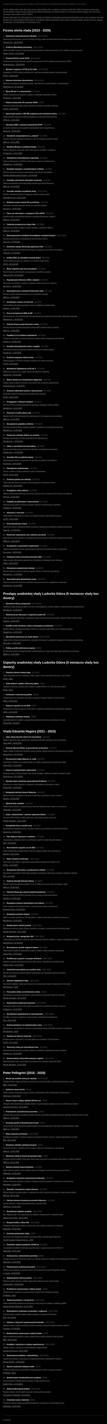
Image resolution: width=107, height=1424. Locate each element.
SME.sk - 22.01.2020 (11, 1151)
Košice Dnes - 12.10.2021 (13, 1384)
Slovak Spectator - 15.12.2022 (14, 932)
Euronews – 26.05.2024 (12, 464)
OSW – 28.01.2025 (10, 563)
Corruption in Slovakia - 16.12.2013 (16, 1395)
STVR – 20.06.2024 (10, 76)
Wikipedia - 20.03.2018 (12, 1173)
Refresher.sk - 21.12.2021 (13, 776)
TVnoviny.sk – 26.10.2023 (13, 42)
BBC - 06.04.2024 (10, 1340)
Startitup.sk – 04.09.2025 (12, 486)
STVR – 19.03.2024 (10, 364)
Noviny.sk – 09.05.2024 (12, 342)
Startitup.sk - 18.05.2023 (12, 1053)
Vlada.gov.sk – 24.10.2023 (13, 275)
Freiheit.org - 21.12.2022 (12, 1009)
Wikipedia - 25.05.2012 (12, 1096)
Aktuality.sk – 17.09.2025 (12, 164)
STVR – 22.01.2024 (10, 475)
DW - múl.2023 (8, 876)
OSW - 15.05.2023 (10, 701)
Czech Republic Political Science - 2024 (18, 1240)
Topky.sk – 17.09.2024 (11, 242)
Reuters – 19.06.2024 (11, 308)
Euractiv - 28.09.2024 (11, 621)
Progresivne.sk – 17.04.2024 (14, 386)
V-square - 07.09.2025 (11, 1273)
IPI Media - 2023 (9, 1295)
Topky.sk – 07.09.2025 (11, 530)
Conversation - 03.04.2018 (13, 1284)
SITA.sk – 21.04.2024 (11, 120)
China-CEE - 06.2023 (11, 723)
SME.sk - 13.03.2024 (11, 1118)
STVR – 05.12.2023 (10, 264)
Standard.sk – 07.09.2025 (13, 452)
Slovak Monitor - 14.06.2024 (14, 1362)
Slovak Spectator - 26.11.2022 (14, 821)
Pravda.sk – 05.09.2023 (12, 98)
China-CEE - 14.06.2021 (12, 765)
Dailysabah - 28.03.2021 (12, 743)
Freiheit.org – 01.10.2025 (12, 585)
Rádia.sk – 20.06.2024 (11, 131)
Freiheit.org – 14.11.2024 (12, 153)
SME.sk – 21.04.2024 (11, 419)
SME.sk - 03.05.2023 (11, 887)
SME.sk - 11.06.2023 (11, 654)
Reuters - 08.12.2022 (11, 854)
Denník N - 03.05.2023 (11, 898)
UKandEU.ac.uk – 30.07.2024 (14, 198)
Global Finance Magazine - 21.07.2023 (18, 1306)
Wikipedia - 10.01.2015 (12, 1251)
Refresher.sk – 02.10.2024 (13, 87)
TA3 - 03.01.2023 (9, 1020)
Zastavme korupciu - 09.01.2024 (15, 1107)
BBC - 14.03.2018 (10, 1085)
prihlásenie (7, 1420)
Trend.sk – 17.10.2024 (11, 253)
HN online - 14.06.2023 (12, 643)
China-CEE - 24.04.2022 (12, 954)
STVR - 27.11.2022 (10, 1042)
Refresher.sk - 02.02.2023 (13, 754)
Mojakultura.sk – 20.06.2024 (14, 64)
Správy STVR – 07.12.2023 (13, 53)
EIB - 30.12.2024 (9, 1140)
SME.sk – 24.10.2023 (11, 186)
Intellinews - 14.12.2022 (12, 810)
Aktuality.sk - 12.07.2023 (12, 632)
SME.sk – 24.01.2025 (11, 142)
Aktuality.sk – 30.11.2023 (12, 408)
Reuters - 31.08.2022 (11, 799)
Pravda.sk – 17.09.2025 (12, 353)
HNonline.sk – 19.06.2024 (13, 319)
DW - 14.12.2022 (9, 843)
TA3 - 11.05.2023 (9, 976)
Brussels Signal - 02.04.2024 (14, 909)
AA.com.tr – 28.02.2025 (12, 209)
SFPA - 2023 (8, 679)
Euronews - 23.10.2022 (12, 832)
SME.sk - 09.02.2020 (11, 1195)
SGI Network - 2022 (10, 987)
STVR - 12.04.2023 (10, 865)
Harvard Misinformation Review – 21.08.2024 (20, 175)
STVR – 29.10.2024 (10, 109)
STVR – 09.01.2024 (10, 397)
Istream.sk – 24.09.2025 (12, 375)
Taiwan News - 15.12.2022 (13, 965)
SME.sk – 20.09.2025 (11, 231)
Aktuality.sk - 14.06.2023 (12, 610)
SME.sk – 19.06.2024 (11, 331)
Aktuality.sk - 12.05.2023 (12, 920)
